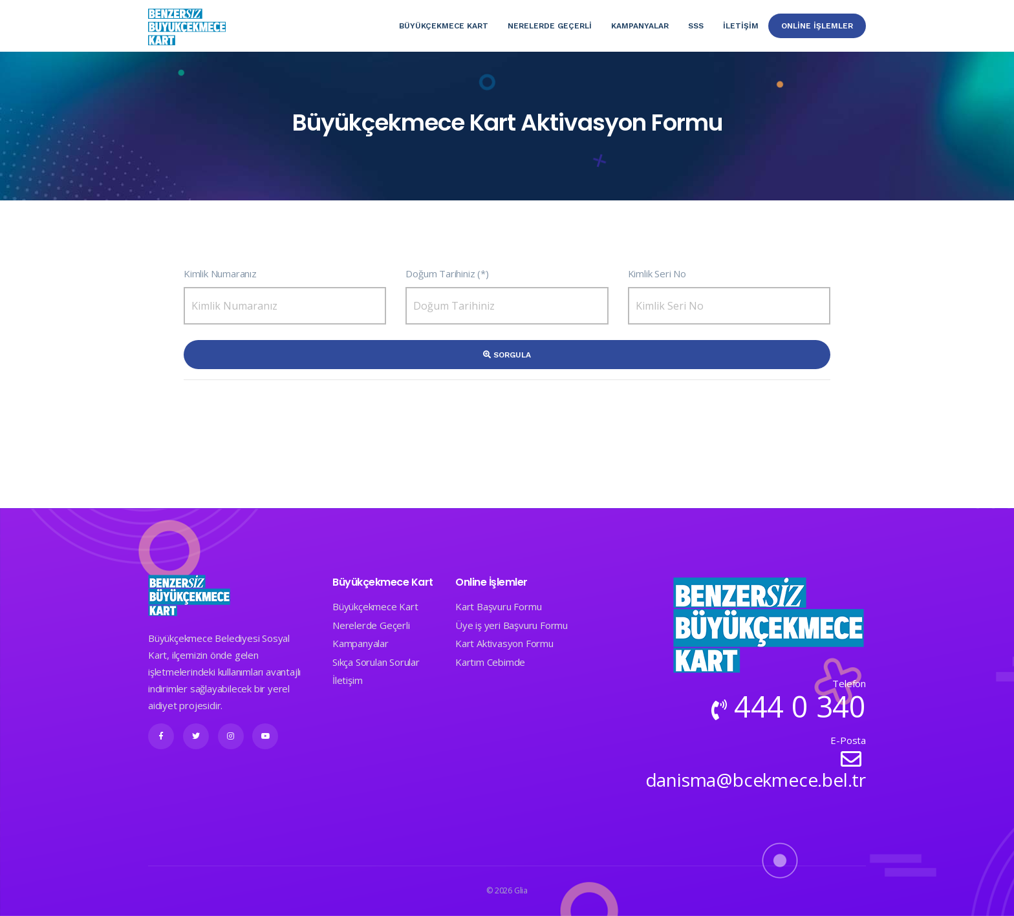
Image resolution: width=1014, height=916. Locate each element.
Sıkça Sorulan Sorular (376, 661)
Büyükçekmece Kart (443, 25)
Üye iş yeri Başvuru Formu (511, 625)
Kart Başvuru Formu (498, 606)
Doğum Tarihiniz (440, 273)
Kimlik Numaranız (220, 273)
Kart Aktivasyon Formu (504, 643)
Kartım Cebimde (490, 661)
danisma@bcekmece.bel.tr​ (755, 779)
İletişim (741, 25)
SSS (696, 25)
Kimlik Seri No (657, 273)
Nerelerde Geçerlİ (550, 25)
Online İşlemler (817, 25)
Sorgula (507, 354)
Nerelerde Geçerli (371, 625)
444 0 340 (800, 706)
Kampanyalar (640, 25)
